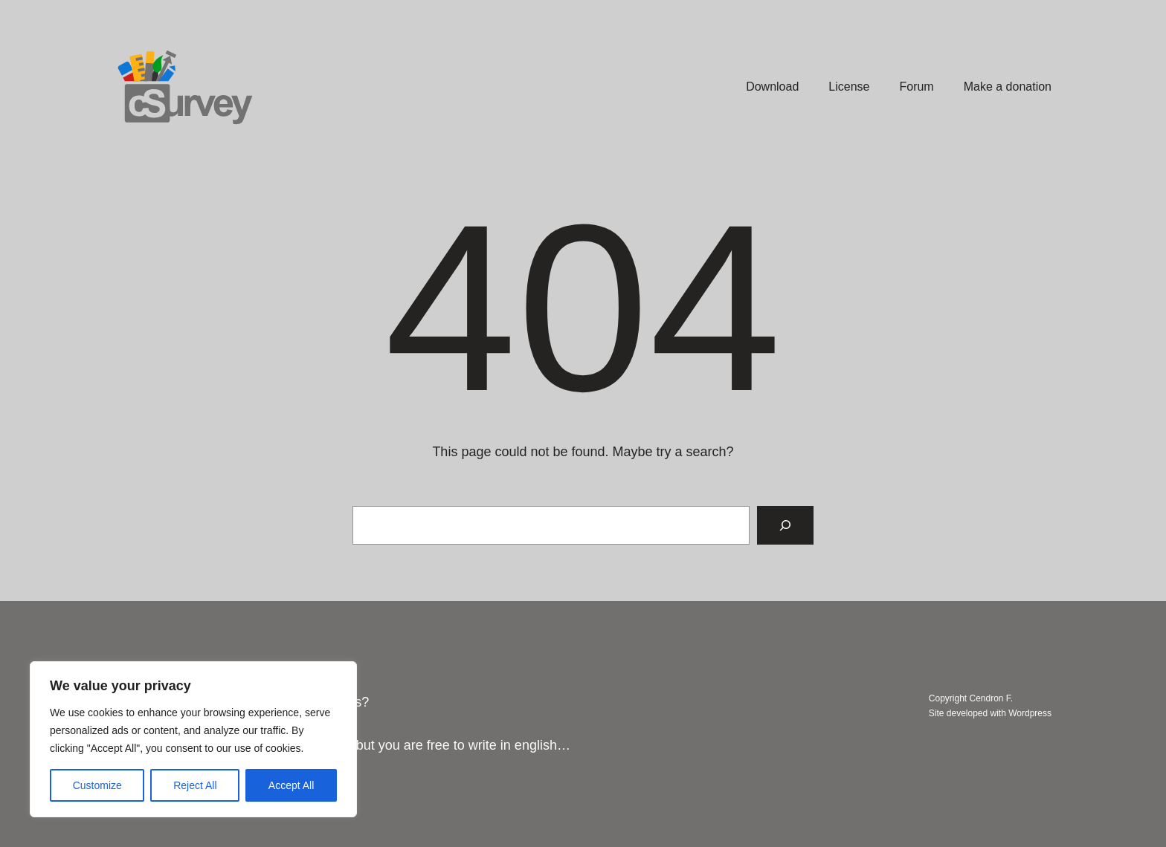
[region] (193, 739)
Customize (97, 785)
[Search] (785, 525)
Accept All (291, 785)
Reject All (194, 785)
